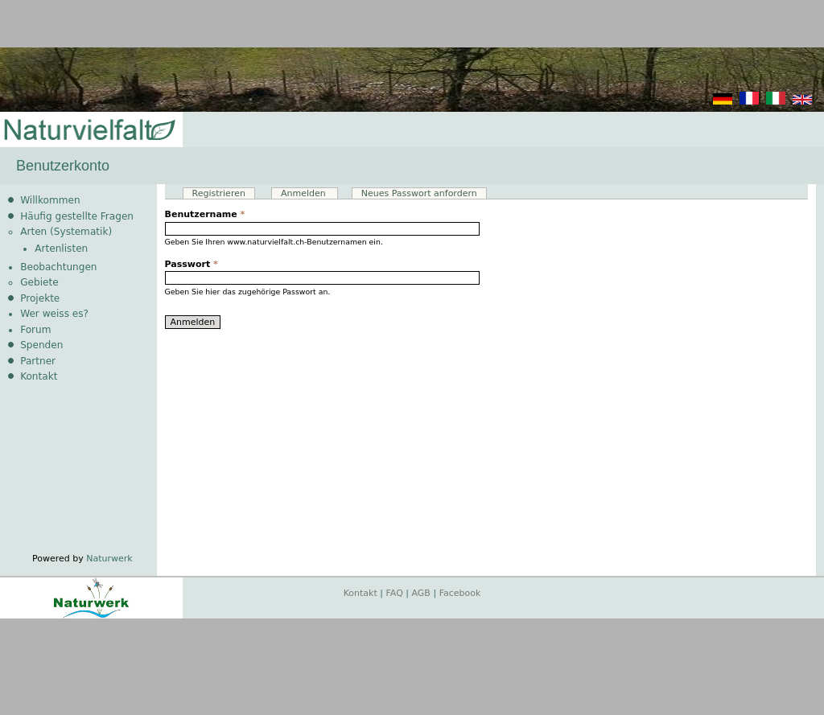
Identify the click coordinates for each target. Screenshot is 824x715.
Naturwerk (109, 558)
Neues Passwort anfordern (419, 193)
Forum (35, 329)
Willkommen (50, 200)
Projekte (40, 298)
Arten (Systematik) (66, 231)
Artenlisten (61, 248)
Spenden (41, 345)
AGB (421, 593)
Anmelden (309, 193)
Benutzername (205, 214)
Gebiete (39, 282)
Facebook (460, 593)
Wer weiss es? (54, 313)
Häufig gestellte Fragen (77, 216)
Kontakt (38, 376)
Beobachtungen (58, 267)
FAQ (394, 593)
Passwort (191, 264)
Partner (38, 361)
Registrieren (218, 193)
